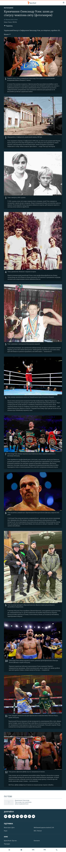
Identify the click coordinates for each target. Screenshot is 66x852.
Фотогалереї (8, 8)
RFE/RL (15, 22)
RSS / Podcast (38, 831)
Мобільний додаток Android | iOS (44, 827)
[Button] (8, 26)
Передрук (7, 844)
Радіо (5, 831)
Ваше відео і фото (9, 827)
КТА (33, 850)
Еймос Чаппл (8, 22)
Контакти (37, 840)
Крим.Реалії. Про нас (10, 840)
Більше (7, 34)
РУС (45, 850)
